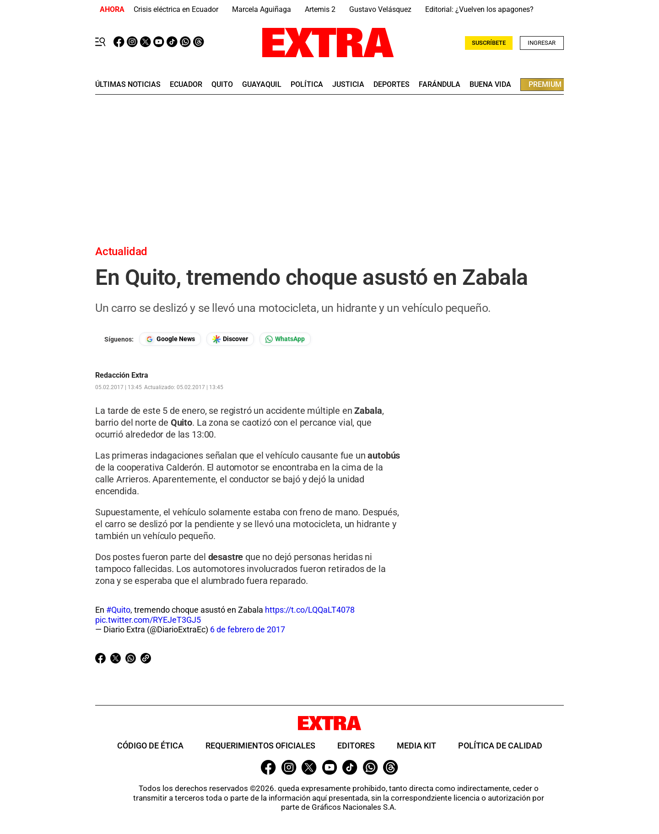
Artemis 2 (320, 9)
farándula (439, 84)
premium (545, 84)
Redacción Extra (121, 375)
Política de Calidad (500, 745)
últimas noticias (128, 84)
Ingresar (542, 42)
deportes (391, 84)
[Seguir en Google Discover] (230, 339)
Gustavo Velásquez (380, 9)
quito (222, 84)
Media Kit (416, 745)
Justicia (348, 84)
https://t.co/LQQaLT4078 (310, 610)
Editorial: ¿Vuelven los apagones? (479, 9)
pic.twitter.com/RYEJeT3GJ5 (148, 620)
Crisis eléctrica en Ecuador (176, 9)
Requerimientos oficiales (260, 745)
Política (307, 84)
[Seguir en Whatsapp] (285, 339)
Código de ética (150, 745)
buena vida (490, 84)
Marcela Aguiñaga (261, 9)
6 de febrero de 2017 (247, 629)
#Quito (118, 610)
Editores (356, 745)
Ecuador (186, 84)
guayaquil (261, 84)
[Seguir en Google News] (170, 339)
